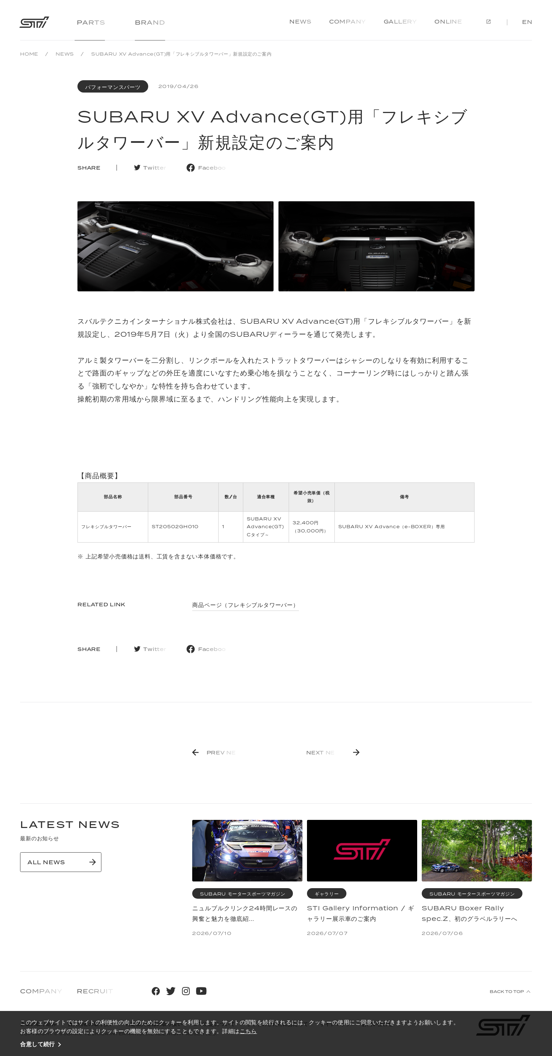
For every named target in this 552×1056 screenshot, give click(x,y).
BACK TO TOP (507, 991)
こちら (248, 1031)
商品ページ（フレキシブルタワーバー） (245, 605)
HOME (29, 54)
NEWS (65, 54)
